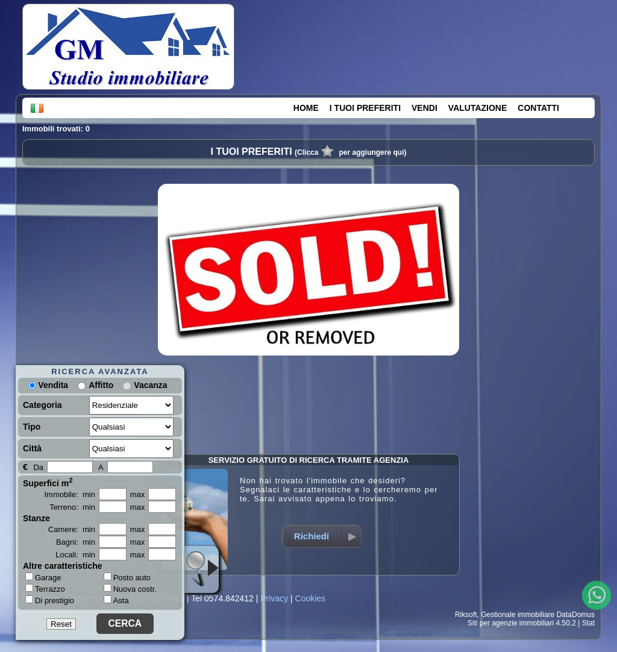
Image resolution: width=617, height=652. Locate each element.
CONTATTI (538, 108)
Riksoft (466, 614)
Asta (116, 600)
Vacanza (150, 385)
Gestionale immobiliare (517, 614)
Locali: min (75, 554)
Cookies (310, 598)
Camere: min (71, 529)
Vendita (48, 385)
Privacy (274, 598)
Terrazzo (45, 589)
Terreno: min (72, 507)
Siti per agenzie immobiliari (511, 623)
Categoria (42, 405)
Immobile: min (69, 494)
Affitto (101, 385)
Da (38, 467)
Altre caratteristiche (62, 566)
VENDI (424, 108)
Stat (588, 623)
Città (32, 448)
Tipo (31, 426)
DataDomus (576, 614)
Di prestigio (49, 600)
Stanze (36, 518)
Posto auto (127, 577)
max (137, 494)
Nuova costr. (130, 589)
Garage (43, 577)
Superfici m (48, 482)
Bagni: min (75, 542)
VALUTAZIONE (477, 108)
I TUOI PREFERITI (365, 108)
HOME (306, 108)
